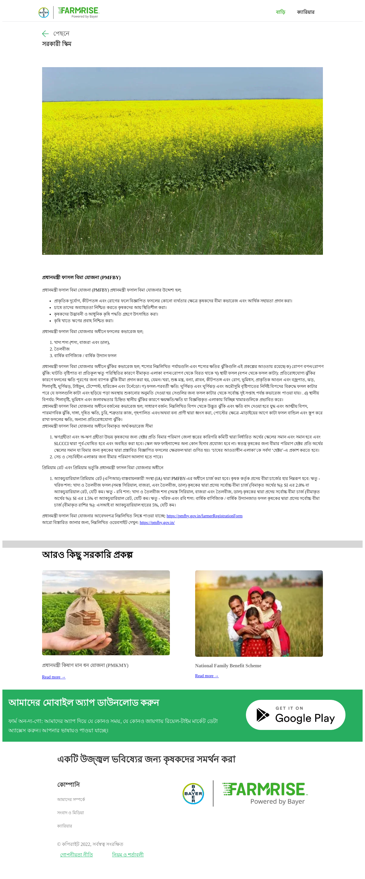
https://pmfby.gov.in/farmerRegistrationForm (205, 516)
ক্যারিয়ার (305, 12)
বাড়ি (280, 12)
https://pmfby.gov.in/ (157, 522)
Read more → (54, 677)
